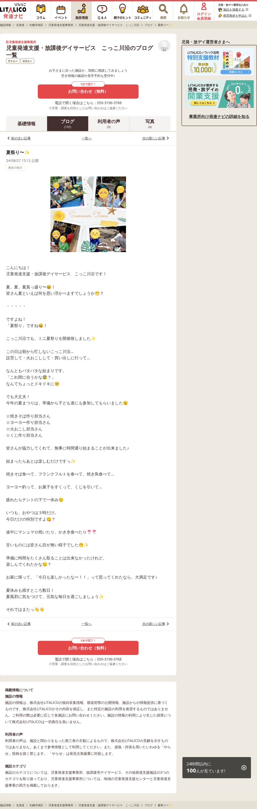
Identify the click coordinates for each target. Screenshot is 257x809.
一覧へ (86, 138)
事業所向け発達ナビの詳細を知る (219, 116)
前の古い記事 (21, 138)
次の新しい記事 (153, 138)
